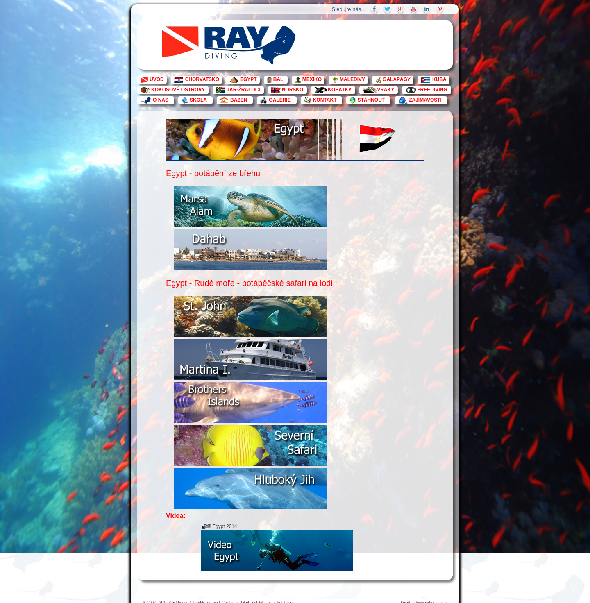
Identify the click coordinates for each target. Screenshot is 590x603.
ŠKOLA (198, 100)
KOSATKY (340, 90)
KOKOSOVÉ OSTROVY (178, 90)
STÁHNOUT (371, 100)
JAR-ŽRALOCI (243, 90)
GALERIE (279, 100)
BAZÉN (238, 100)
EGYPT (248, 79)
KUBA (439, 79)
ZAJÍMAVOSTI (425, 100)
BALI (279, 79)
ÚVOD (157, 79)
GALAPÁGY (397, 79)
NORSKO (293, 90)
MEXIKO (312, 79)
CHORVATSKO (202, 79)
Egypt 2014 (224, 526)
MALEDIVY (352, 79)
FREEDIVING (432, 90)
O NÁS (160, 100)
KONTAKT (325, 100)
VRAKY (385, 90)
